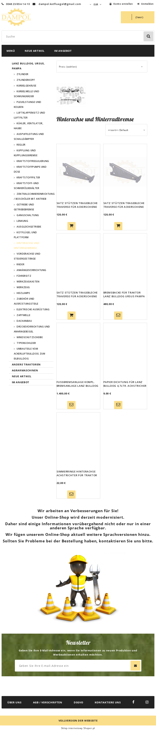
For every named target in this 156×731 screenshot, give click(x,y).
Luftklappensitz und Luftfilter (29, 115)
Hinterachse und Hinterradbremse (27, 245)
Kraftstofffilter (28, 177)
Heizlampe (23, 293)
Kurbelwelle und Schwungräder (26, 94)
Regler (21, 144)
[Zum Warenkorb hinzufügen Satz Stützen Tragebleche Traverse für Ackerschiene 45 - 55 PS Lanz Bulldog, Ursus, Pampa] (118, 226)
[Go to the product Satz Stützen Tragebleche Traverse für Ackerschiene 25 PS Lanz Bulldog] (78, 171)
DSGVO (78, 702)
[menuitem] (11, 51)
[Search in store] (78, 36)
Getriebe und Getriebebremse (24, 207)
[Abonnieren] (135, 666)
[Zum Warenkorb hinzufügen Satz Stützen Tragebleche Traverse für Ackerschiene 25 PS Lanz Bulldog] (71, 226)
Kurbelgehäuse (26, 85)
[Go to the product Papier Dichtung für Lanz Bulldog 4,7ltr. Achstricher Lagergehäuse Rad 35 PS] (125, 350)
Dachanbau (24, 321)
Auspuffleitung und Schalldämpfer (29, 136)
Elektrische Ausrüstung (33, 309)
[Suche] (148, 36)
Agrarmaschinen (25, 370)
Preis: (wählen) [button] (68, 66)
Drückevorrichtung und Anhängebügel (32, 329)
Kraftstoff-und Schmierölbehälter (26, 186)
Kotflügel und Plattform (25, 235)
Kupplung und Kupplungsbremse (26, 153)
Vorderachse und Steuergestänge (27, 256)
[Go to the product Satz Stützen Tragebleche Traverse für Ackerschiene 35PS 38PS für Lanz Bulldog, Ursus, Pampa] (78, 261)
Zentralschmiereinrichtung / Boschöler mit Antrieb (33, 196)
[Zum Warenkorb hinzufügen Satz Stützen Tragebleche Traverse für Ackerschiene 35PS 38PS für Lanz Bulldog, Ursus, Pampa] (71, 315)
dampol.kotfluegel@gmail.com (60, 4)
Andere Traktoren (26, 364)
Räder (20, 264)
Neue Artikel (21, 376)
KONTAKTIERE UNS (108, 702)
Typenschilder (26, 343)
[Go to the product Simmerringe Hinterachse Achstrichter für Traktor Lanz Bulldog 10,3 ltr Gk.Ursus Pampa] (78, 440)
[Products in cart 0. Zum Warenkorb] (137, 17)
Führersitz (24, 276)
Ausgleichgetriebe (29, 226)
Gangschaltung (28, 215)
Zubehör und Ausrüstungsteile (26, 301)
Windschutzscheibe (30, 337)
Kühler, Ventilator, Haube (28, 126)
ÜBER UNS (14, 702)
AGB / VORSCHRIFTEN (47, 702)
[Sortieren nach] (126, 130)
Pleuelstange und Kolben (27, 104)
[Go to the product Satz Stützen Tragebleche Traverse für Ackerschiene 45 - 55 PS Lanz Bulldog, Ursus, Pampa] (125, 171)
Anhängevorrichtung (31, 270)
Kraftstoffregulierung (33, 161)
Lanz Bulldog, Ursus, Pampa (28, 66)
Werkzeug (23, 287)
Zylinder (22, 74)
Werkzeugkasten (28, 281)
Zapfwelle (23, 315)
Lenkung (22, 221)
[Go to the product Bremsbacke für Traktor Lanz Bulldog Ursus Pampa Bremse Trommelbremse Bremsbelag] (125, 261)
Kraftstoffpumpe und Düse (30, 169)
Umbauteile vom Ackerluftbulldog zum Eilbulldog (29, 353)
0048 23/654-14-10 (16, 4)
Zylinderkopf (26, 80)
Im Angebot (20, 382)
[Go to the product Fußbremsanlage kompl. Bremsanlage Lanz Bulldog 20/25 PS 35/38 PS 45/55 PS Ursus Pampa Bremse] (78, 350)
